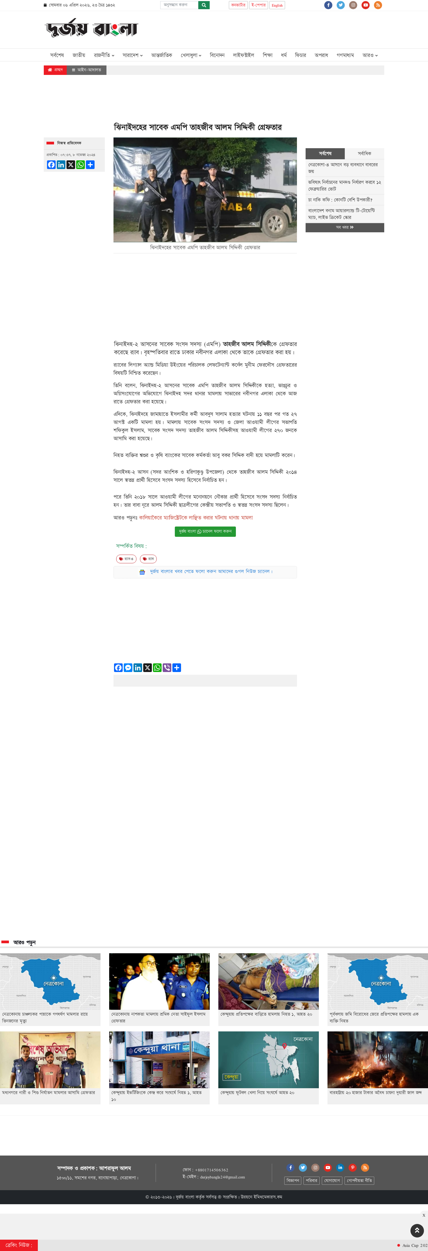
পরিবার (311, 1181)
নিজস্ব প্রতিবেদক (69, 143)
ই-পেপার (259, 5)
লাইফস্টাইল (243, 55)
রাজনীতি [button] (104, 55)
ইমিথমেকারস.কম (268, 1197)
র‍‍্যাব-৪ (126, 559)
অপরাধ (321, 55)
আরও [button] (370, 55)
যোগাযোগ (332, 1181)
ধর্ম (284, 55)
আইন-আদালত (86, 70)
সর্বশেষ (57, 55)
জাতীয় (79, 55)
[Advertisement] (286, 28)
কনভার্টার (238, 5)
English (277, 5)
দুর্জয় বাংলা (185, 1197)
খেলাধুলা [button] (191, 55)
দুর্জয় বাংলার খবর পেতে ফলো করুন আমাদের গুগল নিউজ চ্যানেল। (211, 571)
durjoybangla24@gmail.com (222, 1177)
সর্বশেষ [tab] (325, 153)
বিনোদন (217, 55)
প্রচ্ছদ (55, 70)
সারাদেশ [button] (133, 55)
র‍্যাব (148, 559)
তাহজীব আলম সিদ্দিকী (247, 344)
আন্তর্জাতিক (161, 55)
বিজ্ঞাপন (293, 1181)
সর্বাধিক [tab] (364, 153)
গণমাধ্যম (345, 55)
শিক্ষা (267, 55)
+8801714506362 (211, 1170)
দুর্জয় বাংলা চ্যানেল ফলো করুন (205, 531)
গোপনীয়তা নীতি (359, 1181)
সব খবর (344, 227)
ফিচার (300, 55)
